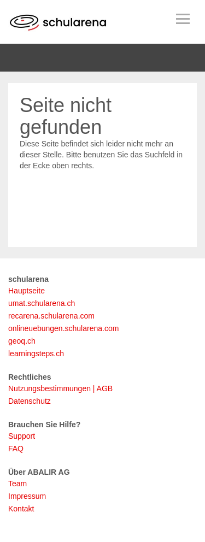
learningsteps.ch (36, 353)
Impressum (27, 496)
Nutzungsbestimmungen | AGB (60, 388)
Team (17, 483)
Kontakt (21, 508)
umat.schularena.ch (41, 303)
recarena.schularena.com (51, 315)
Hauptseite (26, 290)
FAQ (16, 448)
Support (21, 436)
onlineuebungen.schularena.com (63, 328)
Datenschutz (29, 401)
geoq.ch (22, 341)
